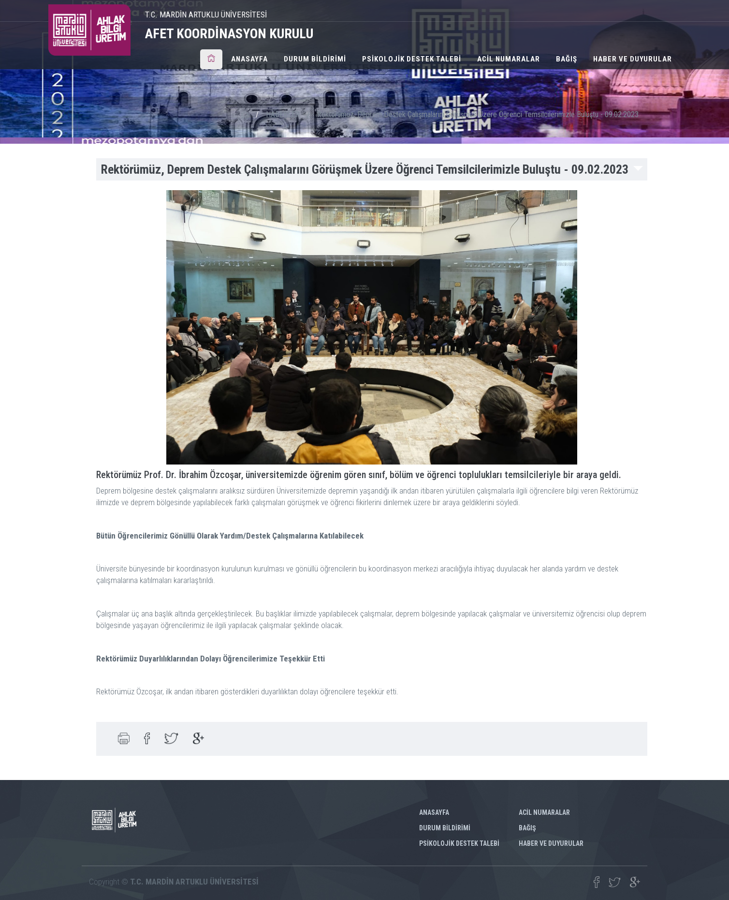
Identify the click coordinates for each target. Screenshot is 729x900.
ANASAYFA (249, 59)
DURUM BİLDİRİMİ (315, 59)
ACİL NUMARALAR (508, 59)
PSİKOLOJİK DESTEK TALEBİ (411, 59)
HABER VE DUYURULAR (632, 59)
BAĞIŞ (566, 59)
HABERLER (283, 114)
